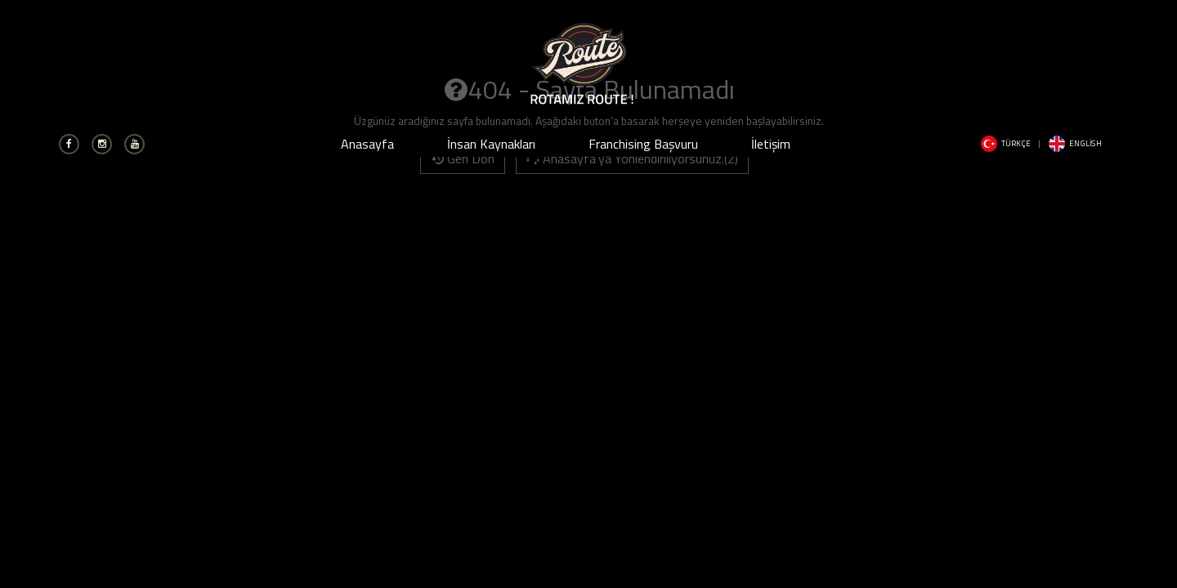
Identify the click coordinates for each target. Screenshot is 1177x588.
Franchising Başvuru (643, 144)
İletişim (770, 144)
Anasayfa (367, 144)
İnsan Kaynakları (491, 144)
